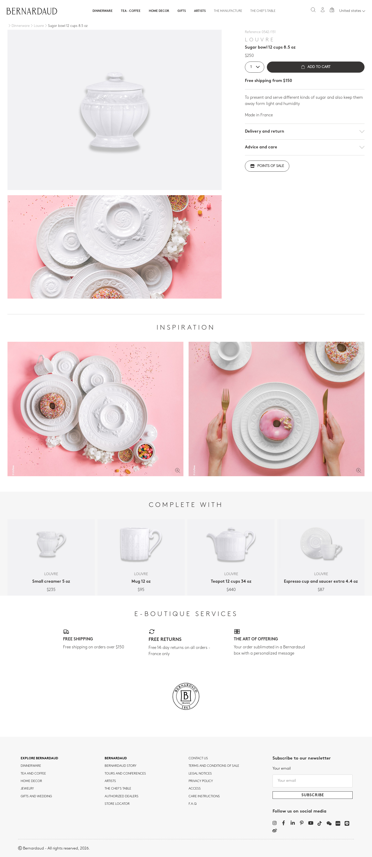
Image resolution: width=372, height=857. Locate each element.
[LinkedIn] (292, 822)
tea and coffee (33, 773)
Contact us (198, 758)
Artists (200, 11)
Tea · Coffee (131, 11)
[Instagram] (274, 822)
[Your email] (313, 781)
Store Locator (117, 804)
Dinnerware (102, 11)
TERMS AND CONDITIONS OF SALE (214, 766)
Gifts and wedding (36, 796)
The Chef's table (262, 11)
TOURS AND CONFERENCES (125, 773)
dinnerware (31, 766)
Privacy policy (201, 781)
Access (195, 788)
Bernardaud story (120, 766)
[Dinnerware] (18, 26)
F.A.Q (193, 804)
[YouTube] (310, 822)
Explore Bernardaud (39, 758)
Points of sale (267, 166)
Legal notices (200, 773)
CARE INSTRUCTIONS (204, 796)
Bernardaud (116, 758)
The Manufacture (228, 11)
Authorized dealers (121, 796)
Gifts (181, 11)
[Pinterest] (301, 822)
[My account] (322, 9)
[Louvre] (37, 26)
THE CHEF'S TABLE (118, 788)
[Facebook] (283, 822)
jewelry (27, 788)
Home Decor (159, 11)
